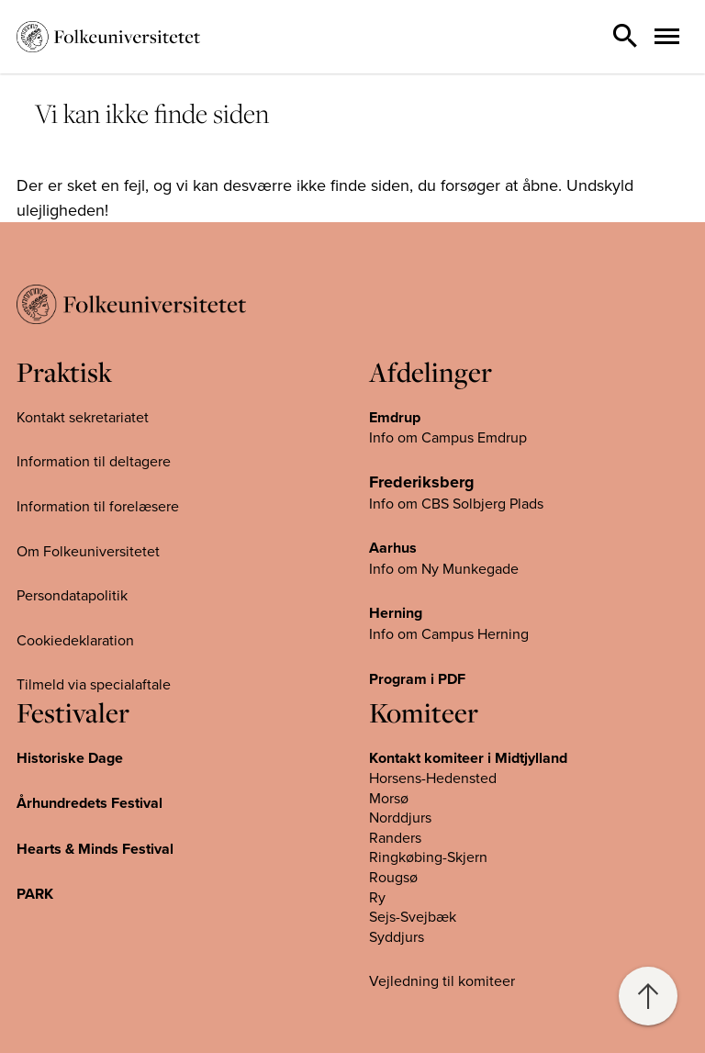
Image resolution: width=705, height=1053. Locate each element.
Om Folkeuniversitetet (88, 551)
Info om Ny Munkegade (444, 568)
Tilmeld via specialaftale (94, 684)
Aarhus (393, 547)
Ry (377, 897)
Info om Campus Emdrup (448, 437)
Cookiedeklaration (75, 640)
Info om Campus (423, 633)
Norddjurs (400, 817)
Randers (395, 837)
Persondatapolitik (72, 595)
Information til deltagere (94, 461)
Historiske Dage (70, 757)
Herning (395, 612)
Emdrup (394, 417)
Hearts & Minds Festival (95, 848)
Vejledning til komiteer (442, 980)
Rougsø (393, 877)
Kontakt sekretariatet (83, 417)
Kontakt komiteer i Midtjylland (468, 757)
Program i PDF (417, 678)
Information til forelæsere (98, 506)
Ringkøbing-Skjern (428, 856)
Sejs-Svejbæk (412, 916)
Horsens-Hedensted (433, 777)
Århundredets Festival (89, 802)
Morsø (388, 798)
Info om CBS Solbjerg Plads (456, 503)
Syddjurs (396, 936)
